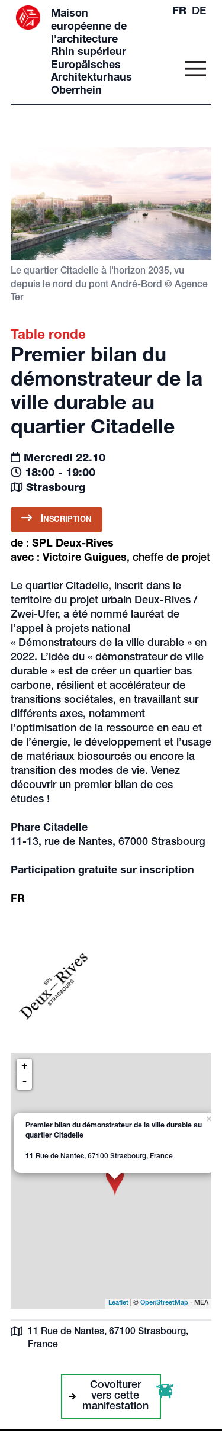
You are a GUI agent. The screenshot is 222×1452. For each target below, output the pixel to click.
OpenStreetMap (164, 1303)
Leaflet (118, 1303)
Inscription (56, 518)
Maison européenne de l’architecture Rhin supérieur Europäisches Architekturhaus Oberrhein (91, 53)
